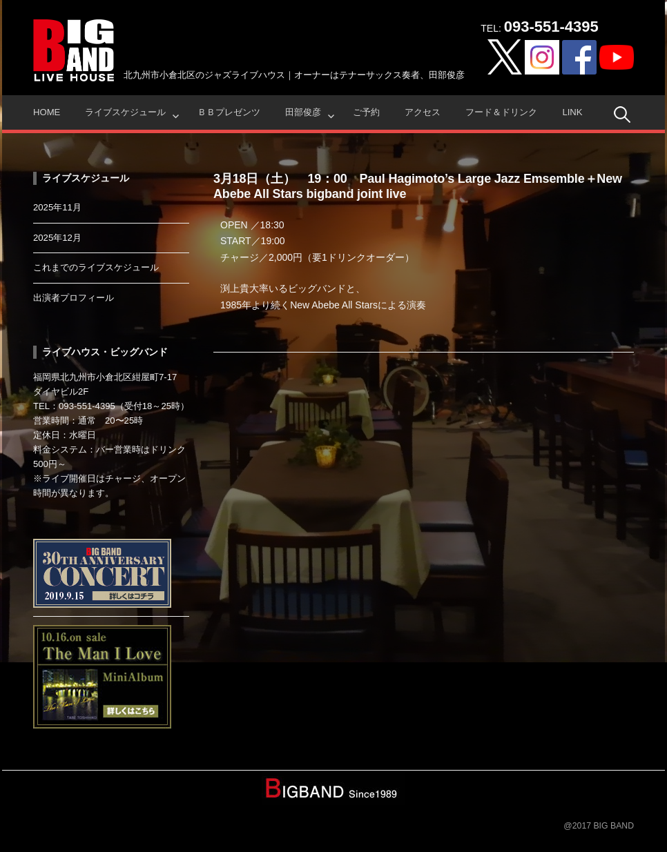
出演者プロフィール (73, 298)
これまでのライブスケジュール (96, 267)
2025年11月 (57, 207)
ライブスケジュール (125, 112)
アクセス (423, 112)
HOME (46, 112)
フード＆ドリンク (501, 112)
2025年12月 (57, 237)
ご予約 (366, 112)
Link (572, 112)
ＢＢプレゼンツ (228, 112)
